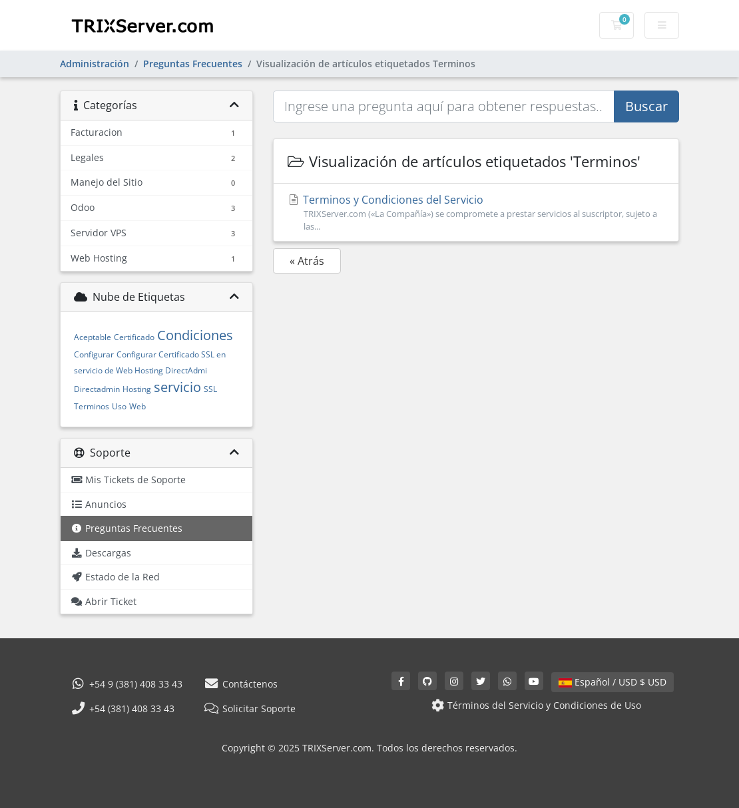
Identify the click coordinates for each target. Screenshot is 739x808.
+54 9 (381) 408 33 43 (126, 684)
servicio (177, 387)
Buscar (646, 106)
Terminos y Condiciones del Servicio (476, 212)
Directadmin (97, 389)
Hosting (137, 389)
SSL (210, 389)
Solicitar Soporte (250, 708)
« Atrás (307, 261)
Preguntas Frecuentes (192, 63)
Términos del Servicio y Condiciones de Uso (535, 705)
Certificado (134, 337)
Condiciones (195, 335)
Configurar (94, 354)
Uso (119, 406)
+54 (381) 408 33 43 (122, 708)
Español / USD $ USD (612, 682)
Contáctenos (241, 684)
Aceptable (92, 337)
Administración (94, 63)
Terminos (91, 406)
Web (137, 406)
